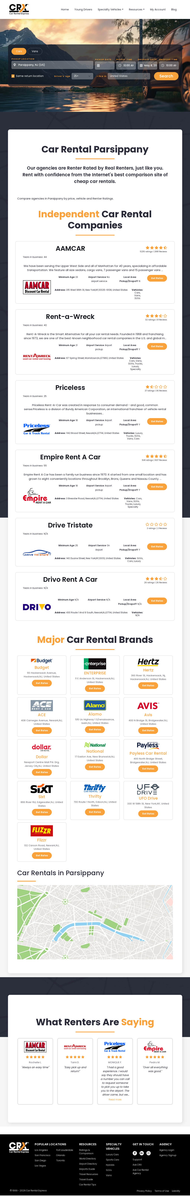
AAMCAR (70, 248)
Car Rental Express (36, 1190)
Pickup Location (23, 58)
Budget (42, 667)
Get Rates (157, 278)
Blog (174, 9)
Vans (35, 51)
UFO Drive (148, 798)
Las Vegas (40, 1165)
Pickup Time (124, 59)
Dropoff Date (147, 59)
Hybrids (110, 1164)
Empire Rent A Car (70, 457)
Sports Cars (112, 1159)
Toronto (60, 1160)
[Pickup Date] (107, 65)
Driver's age (62, 76)
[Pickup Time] (128, 65)
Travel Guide (86, 1179)
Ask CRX (137, 1164)
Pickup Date (103, 59)
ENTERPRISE (95, 673)
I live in (102, 76)
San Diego (40, 1160)
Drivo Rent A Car (70, 579)
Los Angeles (41, 1150)
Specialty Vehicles (109, 9)
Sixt (41, 796)
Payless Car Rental (148, 753)
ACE (42, 715)
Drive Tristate (70, 525)
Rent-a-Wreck (70, 316)
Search (166, 76)
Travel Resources (88, 1174)
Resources (135, 9)
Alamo (95, 714)
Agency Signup (167, 1155)
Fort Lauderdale (64, 1150)
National (95, 751)
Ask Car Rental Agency (141, 1171)
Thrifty (95, 796)
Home (65, 9)
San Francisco (42, 1155)
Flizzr (42, 840)
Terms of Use (162, 1190)
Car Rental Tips (87, 1184)
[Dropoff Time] (171, 65)
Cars (19, 51)
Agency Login (166, 1150)
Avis (148, 715)
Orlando (60, 1155)
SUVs (109, 1170)
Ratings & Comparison (86, 1151)
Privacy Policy (144, 1190)
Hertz (148, 670)
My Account (158, 9)
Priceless (70, 387)
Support (137, 1159)
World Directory (87, 1158)
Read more (115, 1099)
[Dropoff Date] (149, 65)
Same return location (30, 76)
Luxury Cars (112, 1154)
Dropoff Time (168, 59)
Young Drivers (83, 9)
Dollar (42, 757)
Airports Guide (87, 1169)
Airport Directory (88, 1163)
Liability (176, 1190)
